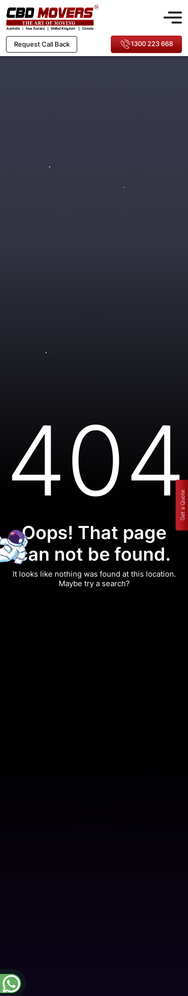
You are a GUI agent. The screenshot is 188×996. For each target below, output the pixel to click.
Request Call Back (42, 44)
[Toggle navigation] (172, 16)
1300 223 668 (146, 44)
